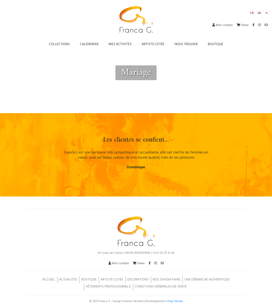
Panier (243, 25)
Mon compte (222, 25)
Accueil (48, 279)
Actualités (68, 279)
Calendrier (89, 44)
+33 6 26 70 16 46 (163, 253)
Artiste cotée (153, 44)
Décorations (138, 279)
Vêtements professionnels (108, 286)
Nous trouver (186, 44)
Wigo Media (175, 301)
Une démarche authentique (207, 279)
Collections (59, 44)
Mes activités (120, 44)
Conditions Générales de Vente (161, 286)
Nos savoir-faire (166, 279)
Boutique (215, 44)
